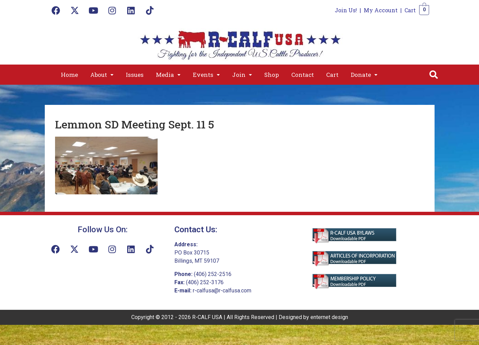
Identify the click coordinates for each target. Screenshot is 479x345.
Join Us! (346, 10)
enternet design (329, 317)
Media (168, 75)
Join (242, 75)
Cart (410, 10)
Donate (364, 75)
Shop (271, 75)
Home (69, 75)
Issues (135, 75)
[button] (102, 75)
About (102, 75)
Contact (302, 75)
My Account (381, 10)
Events (206, 75)
